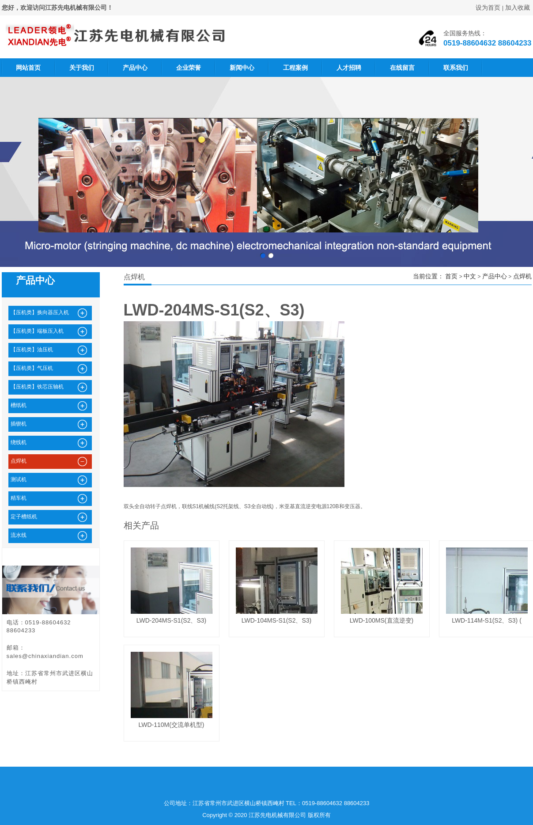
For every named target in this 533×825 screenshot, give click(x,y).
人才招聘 (348, 67)
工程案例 (295, 67)
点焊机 (522, 276)
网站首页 (28, 67)
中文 (470, 276)
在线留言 (402, 67)
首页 (451, 276)
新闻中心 (242, 67)
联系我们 (455, 67)
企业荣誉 (188, 67)
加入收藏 (517, 7)
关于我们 (81, 67)
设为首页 (488, 7)
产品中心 (135, 67)
